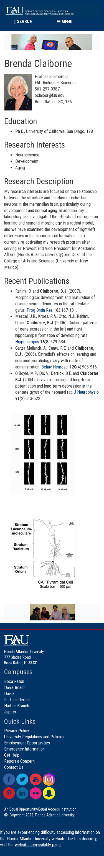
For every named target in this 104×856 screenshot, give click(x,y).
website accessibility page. (38, 844)
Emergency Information (24, 749)
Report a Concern (19, 761)
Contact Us (13, 767)
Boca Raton (14, 681)
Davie (9, 693)
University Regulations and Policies (34, 736)
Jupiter (10, 712)
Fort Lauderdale (18, 699)
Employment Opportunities (27, 743)
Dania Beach (15, 687)
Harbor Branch (16, 705)
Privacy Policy (16, 730)
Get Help (11, 755)
